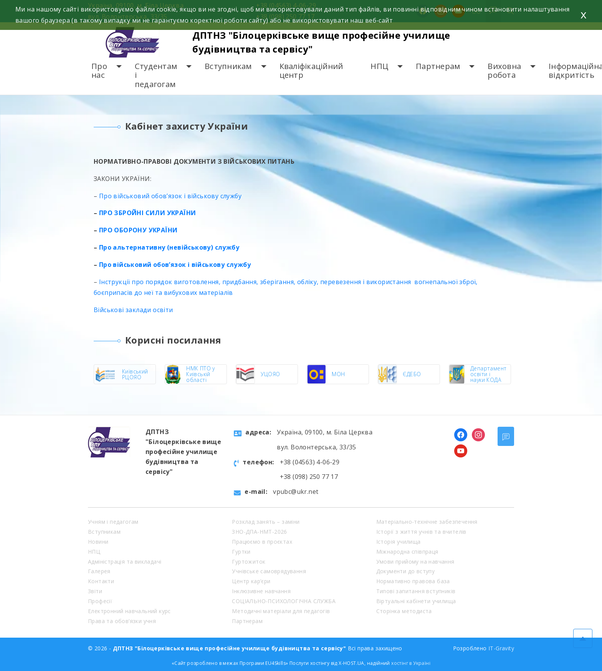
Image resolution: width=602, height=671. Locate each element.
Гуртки (241, 551)
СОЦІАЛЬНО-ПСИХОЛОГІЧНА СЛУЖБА (284, 601)
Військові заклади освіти (133, 310)
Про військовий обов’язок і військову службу (169, 196)
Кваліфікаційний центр (311, 71)
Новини (98, 541)
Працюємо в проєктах (262, 541)
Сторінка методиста (404, 611)
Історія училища (398, 541)
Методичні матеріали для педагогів (281, 611)
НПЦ (379, 66)
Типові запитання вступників (416, 591)
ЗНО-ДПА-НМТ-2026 (259, 531)
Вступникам (228, 66)
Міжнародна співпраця (407, 551)
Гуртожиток (248, 561)
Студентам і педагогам (156, 75)
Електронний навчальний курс (129, 611)
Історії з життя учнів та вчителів (421, 531)
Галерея (99, 571)
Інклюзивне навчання (261, 591)
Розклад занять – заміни (265, 521)
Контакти (101, 581)
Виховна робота (504, 71)
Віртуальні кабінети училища (416, 601)
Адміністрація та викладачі (124, 561)
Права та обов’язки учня (122, 621)
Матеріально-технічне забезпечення (427, 521)
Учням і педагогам (113, 521)
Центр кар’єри (251, 581)
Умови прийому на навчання (415, 561)
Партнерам (438, 66)
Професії (100, 601)
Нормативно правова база (413, 581)
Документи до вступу (405, 571)
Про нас (99, 71)
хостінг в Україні (410, 663)
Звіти (95, 591)
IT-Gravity (501, 648)
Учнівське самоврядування (269, 571)
